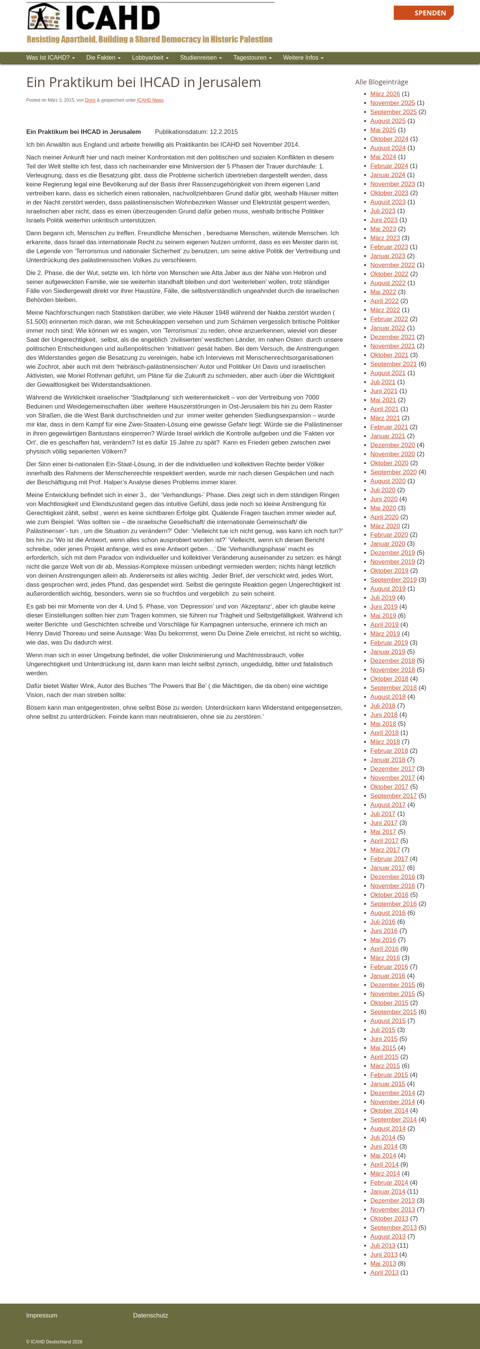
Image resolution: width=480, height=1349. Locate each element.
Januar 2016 (387, 975)
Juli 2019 (383, 597)
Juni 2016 (384, 930)
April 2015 (384, 1057)
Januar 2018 (387, 759)
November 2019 (392, 561)
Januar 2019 (387, 651)
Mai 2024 (383, 157)
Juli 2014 (383, 1137)
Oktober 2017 (389, 786)
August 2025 (388, 121)
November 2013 (392, 1209)
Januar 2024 (387, 175)
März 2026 (385, 94)
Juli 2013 (383, 1245)
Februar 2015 (389, 1075)
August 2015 (388, 1021)
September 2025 (393, 112)
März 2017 (385, 849)
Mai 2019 (383, 615)
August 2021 (388, 373)
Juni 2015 (384, 1039)
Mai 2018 (383, 723)
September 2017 (393, 795)
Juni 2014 (384, 1146)
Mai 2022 (383, 292)
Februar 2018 (389, 750)
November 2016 (392, 885)
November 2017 (392, 777)
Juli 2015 (383, 1030)
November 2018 (392, 669)
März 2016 (385, 957)
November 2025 (392, 103)
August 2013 (388, 1236)
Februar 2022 (389, 319)
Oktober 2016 (389, 894)
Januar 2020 (387, 543)
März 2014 (385, 1173)
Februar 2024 (389, 166)
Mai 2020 (383, 508)
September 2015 (393, 1012)
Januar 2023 (387, 256)
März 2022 (385, 310)
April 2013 (384, 1272)
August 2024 (388, 148)
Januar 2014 (387, 1191)
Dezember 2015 (392, 984)
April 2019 (384, 624)
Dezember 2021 (392, 337)
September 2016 (393, 903)
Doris (90, 100)
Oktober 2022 (389, 274)
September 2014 (393, 1119)
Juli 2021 (383, 382)
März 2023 (385, 238)
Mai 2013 (383, 1263)
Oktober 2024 (389, 139)
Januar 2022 (387, 328)
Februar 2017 (389, 858)
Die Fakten (103, 57)
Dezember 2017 (392, 768)
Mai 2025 (383, 130)
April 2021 (384, 409)
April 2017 (384, 840)
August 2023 (388, 202)
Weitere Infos (303, 57)
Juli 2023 (383, 211)
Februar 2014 (389, 1182)
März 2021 (385, 418)
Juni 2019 (384, 606)
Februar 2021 (389, 427)
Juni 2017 (384, 822)
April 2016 (384, 948)
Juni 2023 (384, 220)
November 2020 (392, 454)
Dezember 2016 (392, 876)
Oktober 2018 (389, 678)
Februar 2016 (389, 966)
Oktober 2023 (389, 193)
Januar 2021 (387, 436)
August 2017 (388, 804)
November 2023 (392, 184)
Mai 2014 (383, 1155)
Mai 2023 (383, 229)
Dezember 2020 (392, 445)
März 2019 (385, 633)
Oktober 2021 (389, 355)
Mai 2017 (383, 831)
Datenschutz (150, 1315)
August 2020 (388, 481)
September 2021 (393, 364)
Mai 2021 (383, 400)
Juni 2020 (384, 499)
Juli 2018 (383, 705)
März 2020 (385, 526)
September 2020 (393, 472)
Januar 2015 (387, 1084)
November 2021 (392, 346)
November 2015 (392, 993)
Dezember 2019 (392, 552)
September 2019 (393, 579)
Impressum (41, 1315)
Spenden (430, 12)
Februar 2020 (389, 534)
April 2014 (384, 1164)
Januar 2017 (387, 867)
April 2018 (384, 732)
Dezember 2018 (392, 660)
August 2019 (388, 588)
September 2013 (393, 1227)
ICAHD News (150, 100)
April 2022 (384, 301)
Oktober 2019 (389, 570)
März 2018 (385, 741)
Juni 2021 (384, 391)
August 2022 (388, 283)
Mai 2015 (383, 1048)
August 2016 (388, 912)
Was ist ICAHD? (50, 57)
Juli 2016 (383, 921)
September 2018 (393, 687)
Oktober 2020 (389, 463)
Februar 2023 (389, 247)
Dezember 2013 (392, 1200)
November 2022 (392, 265)
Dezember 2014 (392, 1093)
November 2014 (392, 1102)
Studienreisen (201, 57)
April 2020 (384, 517)
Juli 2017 (383, 813)
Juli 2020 (383, 490)
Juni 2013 (384, 1254)
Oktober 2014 (389, 1110)
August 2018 (388, 696)
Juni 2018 (384, 714)
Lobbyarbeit (150, 57)
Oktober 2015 (389, 1002)
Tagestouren (252, 57)
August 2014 (388, 1128)
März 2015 (385, 1066)
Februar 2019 (389, 642)
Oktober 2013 (389, 1218)
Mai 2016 (383, 939)
